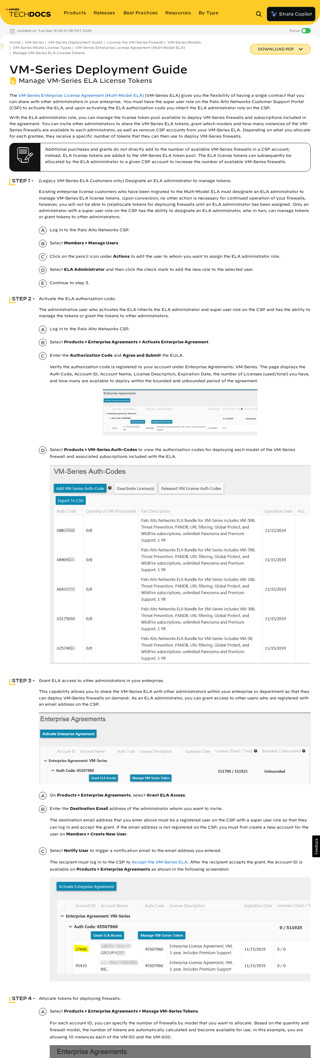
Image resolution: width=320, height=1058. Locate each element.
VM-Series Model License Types (42, 47)
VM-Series (34, 42)
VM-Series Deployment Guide (75, 42)
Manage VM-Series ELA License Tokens (49, 53)
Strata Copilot (291, 14)
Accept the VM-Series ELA (159, 862)
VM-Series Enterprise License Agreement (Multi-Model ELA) (130, 47)
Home (15, 42)
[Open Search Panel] (260, 14)
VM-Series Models (184, 42)
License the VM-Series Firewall (135, 42)
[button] (316, 846)
